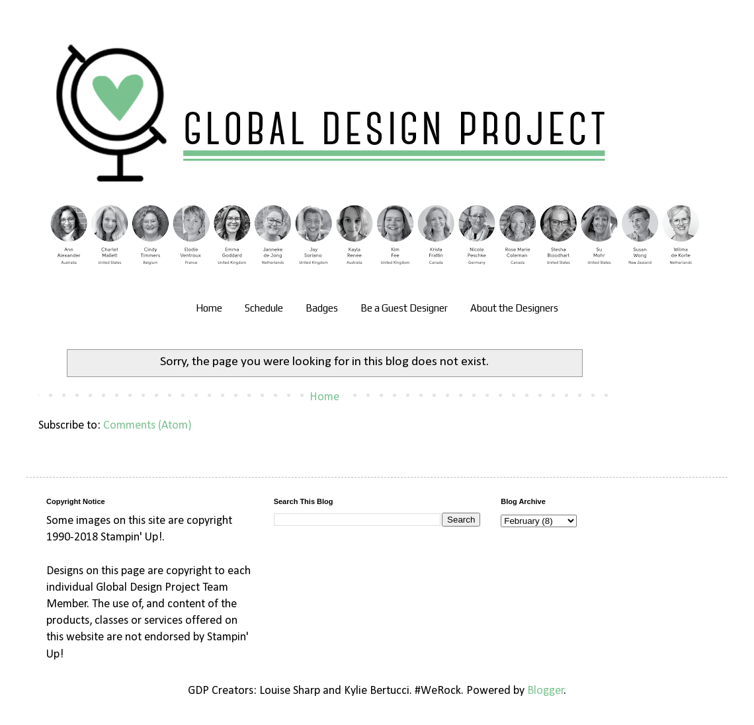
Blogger (545, 691)
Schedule (264, 308)
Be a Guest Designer (404, 308)
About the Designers (514, 308)
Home (209, 308)
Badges (322, 308)
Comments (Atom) (147, 425)
